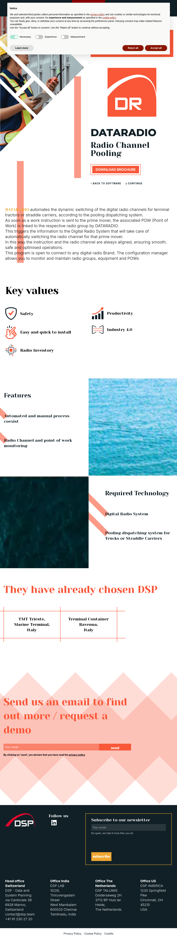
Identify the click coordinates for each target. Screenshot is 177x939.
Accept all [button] (156, 929)
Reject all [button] (133, 929)
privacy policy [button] (97, 896)
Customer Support (88, 6)
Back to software (106, 183)
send (115, 748)
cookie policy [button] (109, 899)
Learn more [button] (21, 929)
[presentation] (29, 765)
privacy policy (77, 754)
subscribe (101, 856)
